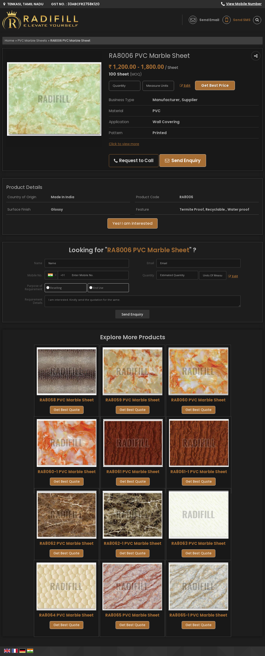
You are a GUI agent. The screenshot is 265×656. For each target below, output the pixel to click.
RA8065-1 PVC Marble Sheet (198, 615)
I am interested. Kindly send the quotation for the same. (143, 301)
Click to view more (124, 144)
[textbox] (158, 86)
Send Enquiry (183, 161)
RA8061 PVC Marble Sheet (132, 472)
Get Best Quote (67, 409)
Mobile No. (34, 275)
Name (38, 263)
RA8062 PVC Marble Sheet (67, 543)
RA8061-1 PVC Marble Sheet (198, 472)
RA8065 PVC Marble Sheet (132, 615)
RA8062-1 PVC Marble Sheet (132, 543)
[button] (244, 3)
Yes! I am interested (132, 223)
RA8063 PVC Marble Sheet (198, 543)
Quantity (148, 275)
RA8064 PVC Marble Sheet (66, 615)
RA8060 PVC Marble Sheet (198, 400)
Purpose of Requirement (33, 287)
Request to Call (134, 161)
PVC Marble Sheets (32, 40)
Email (150, 263)
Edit (185, 85)
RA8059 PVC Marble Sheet (133, 400)
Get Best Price (215, 85)
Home (9, 40)
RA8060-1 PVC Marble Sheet (67, 472)
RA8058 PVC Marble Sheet (67, 400)
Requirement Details (33, 301)
